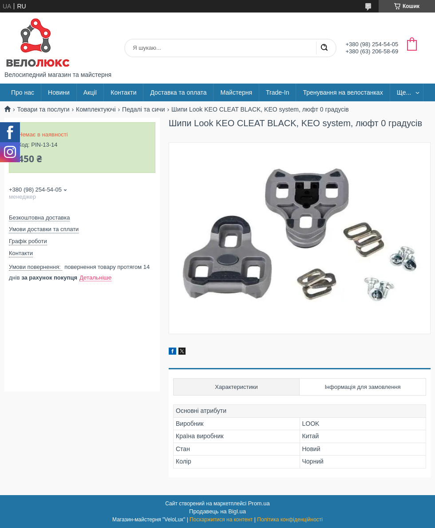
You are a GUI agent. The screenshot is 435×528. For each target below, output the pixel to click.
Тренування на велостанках (343, 92)
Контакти (123, 92)
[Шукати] (324, 48)
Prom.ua (259, 503)
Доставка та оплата (178, 92)
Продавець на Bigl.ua (217, 511)
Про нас (22, 92)
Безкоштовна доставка (39, 217)
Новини (59, 92)
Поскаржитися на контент (221, 519)
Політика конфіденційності (290, 519)
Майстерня (236, 92)
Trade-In (277, 92)
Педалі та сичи (143, 109)
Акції (90, 92)
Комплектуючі (96, 109)
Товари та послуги (43, 109)
